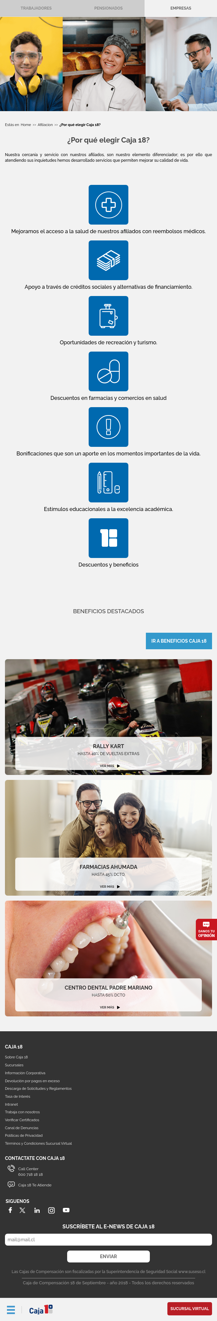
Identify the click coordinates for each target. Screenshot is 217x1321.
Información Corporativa (25, 1073)
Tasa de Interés (17, 1096)
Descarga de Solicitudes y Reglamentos (38, 1089)
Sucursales (14, 1065)
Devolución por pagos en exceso (32, 1081)
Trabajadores (36, 8)
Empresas (180, 8)
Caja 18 (41, 1309)
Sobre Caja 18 (16, 1057)
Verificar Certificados (22, 1120)
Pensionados (108, 8)
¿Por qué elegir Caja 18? (80, 125)
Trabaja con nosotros (22, 1112)
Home (26, 125)
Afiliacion (45, 125)
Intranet (11, 1104)
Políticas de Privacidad (24, 1135)
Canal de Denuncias (21, 1128)
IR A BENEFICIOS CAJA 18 (179, 641)
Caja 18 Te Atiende (35, 1185)
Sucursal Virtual (189, 1308)
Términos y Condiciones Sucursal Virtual (38, 1143)
